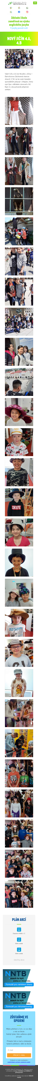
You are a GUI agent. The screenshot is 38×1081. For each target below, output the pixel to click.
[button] (35, 3)
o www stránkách (18, 1071)
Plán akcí (19, 919)
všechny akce (19, 960)
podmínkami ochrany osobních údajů (19, 1062)
